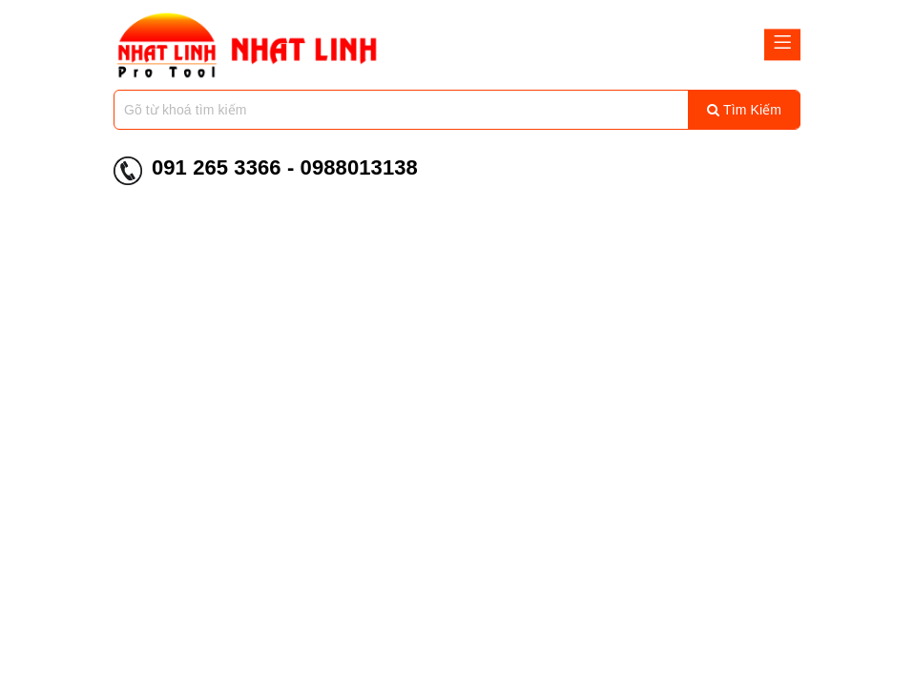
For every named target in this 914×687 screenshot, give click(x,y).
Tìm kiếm (744, 109)
